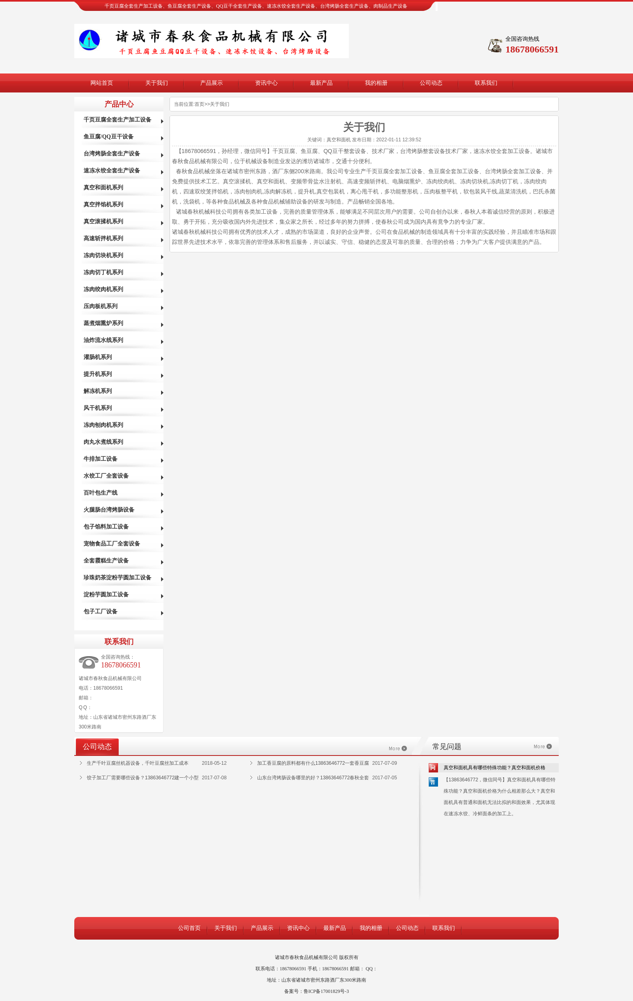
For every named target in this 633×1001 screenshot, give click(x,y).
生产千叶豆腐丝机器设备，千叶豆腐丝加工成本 (138, 763)
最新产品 (321, 83)
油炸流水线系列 (103, 340)
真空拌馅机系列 (103, 204)
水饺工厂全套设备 (106, 476)
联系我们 (486, 83)
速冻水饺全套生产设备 (112, 171)
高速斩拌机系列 (103, 238)
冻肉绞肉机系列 (103, 289)
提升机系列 (98, 374)
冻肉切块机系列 (103, 255)
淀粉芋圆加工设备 (106, 595)
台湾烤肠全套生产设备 (112, 154)
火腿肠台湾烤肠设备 (109, 510)
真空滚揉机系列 (103, 221)
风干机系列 (98, 408)
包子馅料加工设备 (106, 527)
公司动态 (431, 83)
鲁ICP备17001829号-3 (326, 991)
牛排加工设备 (100, 459)
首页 (199, 104)
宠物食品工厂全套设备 (112, 544)
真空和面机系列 (103, 188)
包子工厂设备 (100, 612)
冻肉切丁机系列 (103, 272)
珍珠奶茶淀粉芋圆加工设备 (117, 578)
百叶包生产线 (100, 493)
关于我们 (156, 83)
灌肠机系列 (98, 357)
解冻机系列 (98, 391)
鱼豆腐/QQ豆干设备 (109, 137)
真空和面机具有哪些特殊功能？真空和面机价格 (494, 767)
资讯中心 (266, 83)
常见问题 (446, 747)
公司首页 (189, 928)
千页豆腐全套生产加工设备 (117, 120)
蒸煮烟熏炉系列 (103, 323)
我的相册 (376, 83)
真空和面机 (339, 140)
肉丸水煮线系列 (103, 442)
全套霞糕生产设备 (106, 561)
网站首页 (101, 83)
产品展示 (211, 83)
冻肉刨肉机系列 (103, 425)
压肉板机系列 (100, 306)
